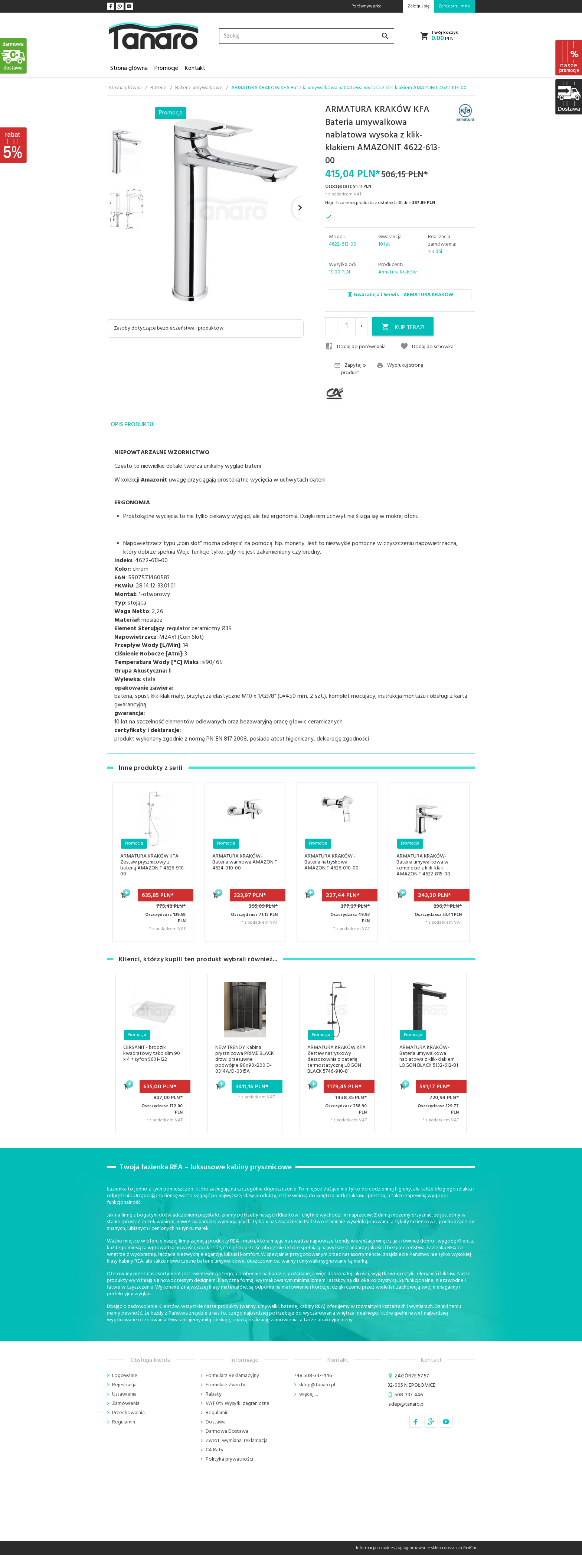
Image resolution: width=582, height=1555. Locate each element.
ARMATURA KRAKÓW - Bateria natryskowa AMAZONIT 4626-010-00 (331, 862)
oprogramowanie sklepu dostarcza (430, 1548)
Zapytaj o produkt (350, 369)
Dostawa (216, 1422)
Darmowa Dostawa (227, 1431)
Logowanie (124, 1375)
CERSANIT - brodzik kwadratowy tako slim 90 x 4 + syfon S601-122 (151, 1053)
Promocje (166, 68)
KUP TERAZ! (403, 328)
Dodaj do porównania (355, 346)
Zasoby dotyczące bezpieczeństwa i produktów (168, 328)
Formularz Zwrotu (225, 1385)
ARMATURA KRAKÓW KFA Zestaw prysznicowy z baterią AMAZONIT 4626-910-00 (153, 865)
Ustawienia (124, 1394)
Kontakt (195, 68)
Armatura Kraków (397, 272)
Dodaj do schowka (427, 346)
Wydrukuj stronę (400, 365)
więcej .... (308, 1394)
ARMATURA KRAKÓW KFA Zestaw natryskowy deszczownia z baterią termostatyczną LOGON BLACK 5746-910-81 (336, 1059)
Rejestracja (124, 1385)
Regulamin (123, 1422)
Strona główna (129, 68)
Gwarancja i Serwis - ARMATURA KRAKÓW (400, 295)
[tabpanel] (291, 593)
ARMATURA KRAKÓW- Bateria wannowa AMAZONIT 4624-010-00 (244, 862)
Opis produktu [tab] (132, 425)
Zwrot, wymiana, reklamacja (237, 1440)
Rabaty (214, 1394)
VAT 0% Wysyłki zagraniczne (237, 1403)
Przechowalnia (128, 1413)
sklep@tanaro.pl (317, 1385)
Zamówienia (126, 1403)
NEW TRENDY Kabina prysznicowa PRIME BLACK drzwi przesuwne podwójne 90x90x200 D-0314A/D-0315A (244, 1059)
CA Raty (214, 1450)
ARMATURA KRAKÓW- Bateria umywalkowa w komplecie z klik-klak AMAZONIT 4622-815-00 (423, 865)
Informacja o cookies (375, 1548)
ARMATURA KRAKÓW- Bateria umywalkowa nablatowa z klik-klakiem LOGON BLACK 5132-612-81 (428, 1056)
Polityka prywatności (229, 1459)
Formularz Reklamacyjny (232, 1375)
